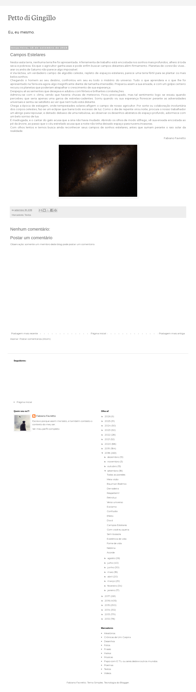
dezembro (113, 457)
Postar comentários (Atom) (35, 338)
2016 (108, 600)
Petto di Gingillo (32, 17)
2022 (108, 434)
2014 (108, 609)
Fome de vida (114, 543)
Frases (107, 649)
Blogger (124, 682)
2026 (108, 416)
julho (110, 562)
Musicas (108, 657)
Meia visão (112, 479)
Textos (27, 215)
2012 (108, 618)
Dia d (110, 520)
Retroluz (112, 497)
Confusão (112, 511)
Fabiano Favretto (46, 415)
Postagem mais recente (24, 333)
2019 (108, 448)
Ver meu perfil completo (45, 428)
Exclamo (112, 506)
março (111, 581)
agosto (111, 558)
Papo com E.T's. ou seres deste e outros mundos (130, 661)
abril (110, 576)
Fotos (107, 645)
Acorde (111, 552)
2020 (108, 443)
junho (111, 567)
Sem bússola (114, 534)
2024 (108, 425)
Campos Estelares (117, 525)
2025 (108, 421)
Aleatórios (109, 633)
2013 (108, 614)
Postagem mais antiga (172, 333)
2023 (108, 430)
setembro (113, 470)
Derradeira (113, 488)
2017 (108, 596)
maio (110, 572)
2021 (108, 439)
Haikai (107, 653)
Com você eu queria (118, 529)
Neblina (111, 547)
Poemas (108, 665)
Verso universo (115, 502)
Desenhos (109, 641)
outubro (112, 466)
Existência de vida (116, 538)
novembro (113, 461)
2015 (107, 605)
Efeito (110, 515)
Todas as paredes (116, 474)
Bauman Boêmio (116, 483)
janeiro (111, 590)
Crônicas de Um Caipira (117, 637)
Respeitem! (113, 493)
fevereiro (112, 585)
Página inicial (98, 333)
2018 (108, 452)
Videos (107, 673)
